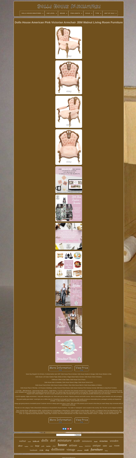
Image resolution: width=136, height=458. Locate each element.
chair (54, 446)
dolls (44, 440)
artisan (73, 445)
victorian (103, 441)
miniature (65, 440)
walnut (22, 441)
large (37, 446)
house (62, 445)
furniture (97, 449)
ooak (86, 450)
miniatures (87, 441)
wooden (114, 440)
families (26, 446)
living (106, 450)
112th (41, 450)
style (110, 446)
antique (97, 445)
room (116, 445)
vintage (71, 449)
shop (47, 450)
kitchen (81, 446)
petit (43, 446)
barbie (48, 446)
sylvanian (79, 450)
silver (20, 446)
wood (29, 441)
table (105, 446)
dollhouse (57, 449)
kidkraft (36, 441)
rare (31, 446)
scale (77, 440)
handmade (33, 450)
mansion (88, 446)
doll (52, 440)
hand (95, 441)
